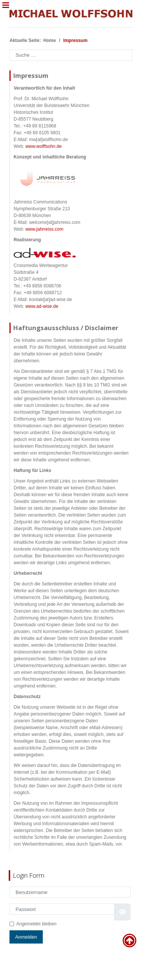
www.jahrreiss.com (44, 229)
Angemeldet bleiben (36, 924)
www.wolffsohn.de (43, 146)
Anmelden (26, 937)
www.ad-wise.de (41, 306)
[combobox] (71, 55)
